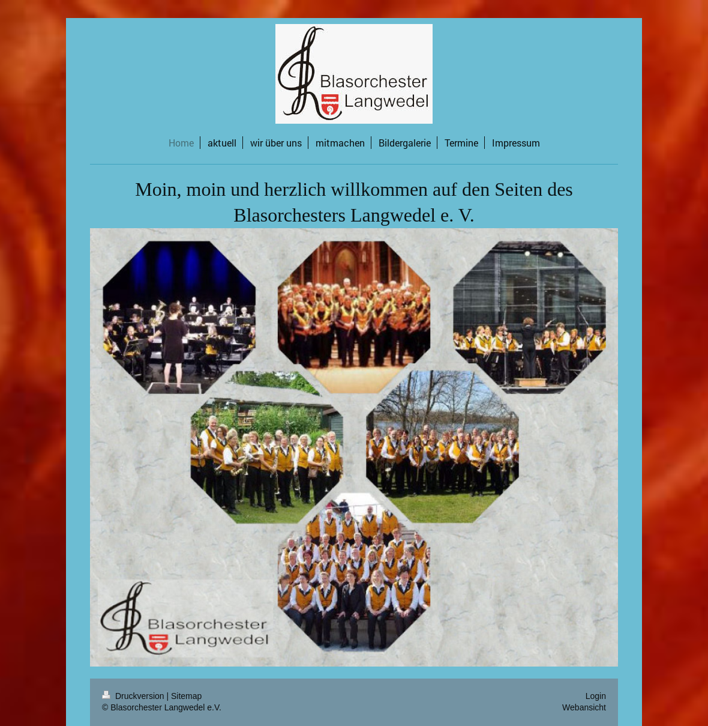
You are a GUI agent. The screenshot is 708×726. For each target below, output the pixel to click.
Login (596, 696)
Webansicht (584, 707)
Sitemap (186, 696)
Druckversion (134, 696)
